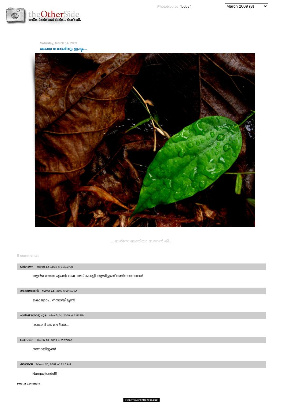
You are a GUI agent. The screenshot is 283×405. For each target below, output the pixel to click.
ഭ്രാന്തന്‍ (26, 364)
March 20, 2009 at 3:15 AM (53, 364)
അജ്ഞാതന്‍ (29, 291)
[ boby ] (185, 6)
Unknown (26, 266)
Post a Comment (28, 383)
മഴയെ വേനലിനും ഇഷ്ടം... (63, 48)
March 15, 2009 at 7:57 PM (54, 340)
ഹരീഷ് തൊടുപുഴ (33, 315)
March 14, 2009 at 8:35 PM (59, 291)
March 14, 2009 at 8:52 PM (66, 315)
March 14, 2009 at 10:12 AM (55, 266)
